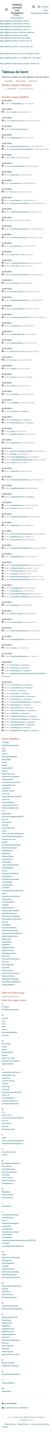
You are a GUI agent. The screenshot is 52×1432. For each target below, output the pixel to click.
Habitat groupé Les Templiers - (17, 10)
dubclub (14, 175)
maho (13, 462)
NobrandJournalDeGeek (20, 579)
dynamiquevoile (17, 166)
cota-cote (15, 266)
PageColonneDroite (19, 517)
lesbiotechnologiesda (19, 300)
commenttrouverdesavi (20, 317)
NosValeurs (15, 670)
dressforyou (16, 183)
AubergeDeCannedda (40, 13)
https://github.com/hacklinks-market (14, 23)
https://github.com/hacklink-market (14, 21)
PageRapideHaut (18, 488)
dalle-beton (16, 200)
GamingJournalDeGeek (20, 596)
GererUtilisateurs (18, 710)
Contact (14, 508)
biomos (14, 360)
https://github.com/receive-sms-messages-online (19, 53)
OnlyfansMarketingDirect (21, 548)
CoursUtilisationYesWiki (20, 702)
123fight (14, 403)
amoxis (14, 377)
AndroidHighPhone (18, 457)
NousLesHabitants (18, 656)
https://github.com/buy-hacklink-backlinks (17, 32)
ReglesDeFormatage (19, 730)
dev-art (14, 192)
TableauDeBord (17, 725)
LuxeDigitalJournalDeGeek (22, 460)
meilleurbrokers (17, 568)
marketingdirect (17, 639)
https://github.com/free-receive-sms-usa (16, 46)
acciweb (14, 394)
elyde (13, 157)
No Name (45, 7)
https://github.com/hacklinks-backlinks (15, 26)
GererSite (15, 693)
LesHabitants (16, 688)
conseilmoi (15, 326)
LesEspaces (15, 420)
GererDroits (16, 699)
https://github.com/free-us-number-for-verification (20, 58)
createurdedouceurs (19, 237)
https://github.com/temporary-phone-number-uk (19, 63)
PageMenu (15, 525)
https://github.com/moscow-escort (13, 35)
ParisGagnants (17, 571)
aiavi (13, 386)
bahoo (13, 368)
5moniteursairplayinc (19, 229)
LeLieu (13, 648)
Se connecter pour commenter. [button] (15, 1408)
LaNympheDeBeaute (19, 594)
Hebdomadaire (21, 81)
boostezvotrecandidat (20, 203)
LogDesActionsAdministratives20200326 (28, 673)
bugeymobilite (17, 343)
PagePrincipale (17, 434)
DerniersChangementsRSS (21, 451)
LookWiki (14, 713)
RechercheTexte (17, 722)
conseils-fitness (17, 291)
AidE (13, 690)
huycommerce (16, 539)
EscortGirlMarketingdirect (21, 534)
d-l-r (13, 220)
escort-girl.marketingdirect (22, 149)
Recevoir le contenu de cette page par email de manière (25, 77)
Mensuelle (33, 81)
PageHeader (16, 137)
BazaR (13, 454)
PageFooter (15, 443)
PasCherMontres (17, 18)
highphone (15, 537)
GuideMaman (16, 505)
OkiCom (16, 15)
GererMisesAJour (18, 696)
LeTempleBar (16, 103)
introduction (16, 246)
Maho (45, 10)
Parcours (14, 668)
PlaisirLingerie (16, 613)
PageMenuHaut (17, 497)
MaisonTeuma (10, 1424)
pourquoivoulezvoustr (19, 146)
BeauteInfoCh (16, 556)
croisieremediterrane (19, 263)
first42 (13, 112)
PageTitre (15, 471)
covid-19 (14, 254)
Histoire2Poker (17, 622)
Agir (12, 431)
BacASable (15, 705)
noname (14, 574)
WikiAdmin (25, 411)
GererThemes (16, 708)
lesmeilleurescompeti (19, 274)
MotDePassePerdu (18, 716)
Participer (15, 665)
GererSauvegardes (18, 129)
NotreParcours (17, 423)
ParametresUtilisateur (20, 719)
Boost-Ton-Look (17, 351)
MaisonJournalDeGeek (20, 480)
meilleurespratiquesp (19, 212)
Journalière (9, 81)
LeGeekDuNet (16, 588)
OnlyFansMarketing (19, 631)
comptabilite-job (17, 334)
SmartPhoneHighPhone (20, 565)
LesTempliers (16, 685)
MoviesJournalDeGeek (20, 576)
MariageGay (16, 591)
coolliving (15, 283)
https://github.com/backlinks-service (14, 29)
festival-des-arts (18, 120)
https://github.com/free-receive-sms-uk (16, 41)
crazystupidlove (17, 309)
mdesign (14, 605)
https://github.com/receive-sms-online (15, 38)
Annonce (14, 411)
